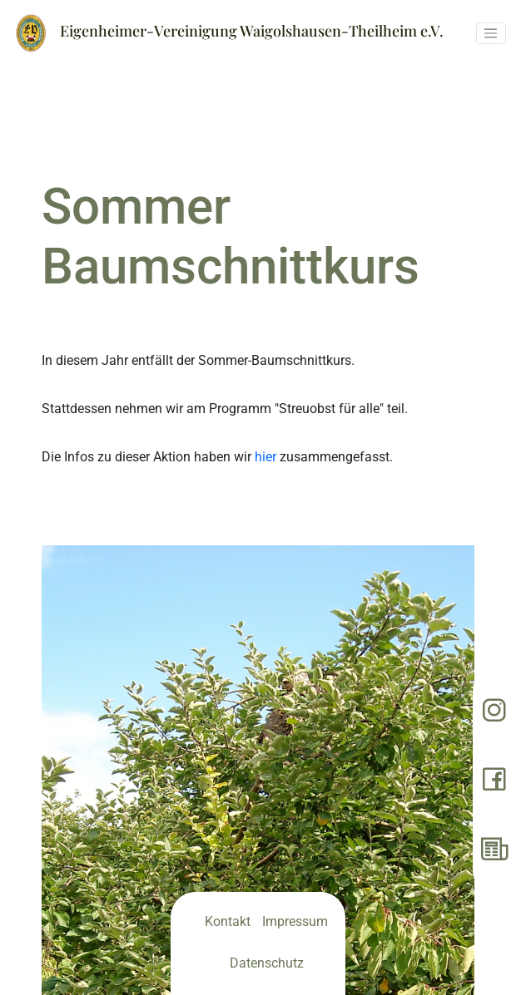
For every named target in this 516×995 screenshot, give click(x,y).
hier (265, 457)
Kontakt (228, 921)
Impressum (295, 921)
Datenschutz (267, 963)
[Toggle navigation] (491, 33)
